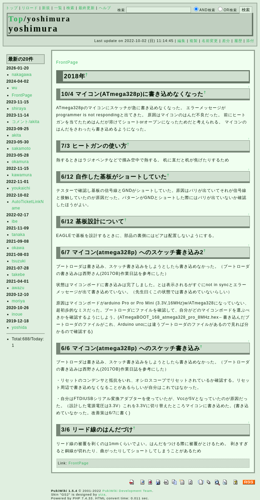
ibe (15, 221)
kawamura (22, 175)
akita (16, 135)
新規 (46, 8)
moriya (18, 301)
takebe (18, 274)
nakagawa (22, 74)
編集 (181, 41)
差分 (226, 41)
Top (16, 19)
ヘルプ (105, 8)
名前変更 (210, 41)
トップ (12, 8)
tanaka (18, 234)
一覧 (58, 8)
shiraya (19, 108)
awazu (18, 287)
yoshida (19, 327)
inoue (17, 314)
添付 (250, 41)
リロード (30, 8)
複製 (194, 41)
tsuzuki (19, 261)
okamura (20, 161)
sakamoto (21, 148)
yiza (102, 494)
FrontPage (22, 95)
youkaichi (21, 188)
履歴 (238, 41)
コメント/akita (26, 121)
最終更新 (87, 8)
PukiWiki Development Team (127, 491)
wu (14, 87)
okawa (18, 247)
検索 (70, 8)
